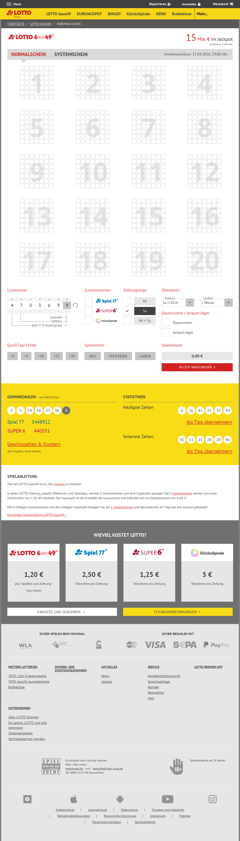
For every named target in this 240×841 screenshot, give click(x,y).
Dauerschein (182, 322)
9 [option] (58, 305)
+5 (26, 356)
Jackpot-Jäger (183, 332)
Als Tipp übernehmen (210, 422)
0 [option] (30, 305)
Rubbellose (16, 687)
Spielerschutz (65, 810)
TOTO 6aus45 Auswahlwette (29, 681)
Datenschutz (129, 810)
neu (92, 356)
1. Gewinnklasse (122, 507)
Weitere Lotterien (22, 667)
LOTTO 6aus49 (40, 24)
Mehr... (203, 13)
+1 (13, 356)
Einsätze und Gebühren (62, 612)
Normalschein (28, 54)
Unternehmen (19, 708)
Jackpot (59, 484)
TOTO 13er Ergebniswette (27, 676)
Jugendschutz (97, 810)
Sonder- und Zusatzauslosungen (71, 669)
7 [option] (21, 305)
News (105, 676)
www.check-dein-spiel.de (108, 768)
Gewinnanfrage (159, 681)
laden (145, 356)
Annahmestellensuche (164, 676)
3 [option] (40, 305)
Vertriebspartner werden (26, 739)
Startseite (16, 24)
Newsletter (156, 692)
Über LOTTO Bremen (23, 717)
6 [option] (49, 305)
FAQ (151, 698)
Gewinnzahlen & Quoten (34, 444)
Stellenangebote (20, 733)
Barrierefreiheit (145, 822)
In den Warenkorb (197, 367)
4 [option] (12, 305)
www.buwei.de (74, 768)
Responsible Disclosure (120, 816)
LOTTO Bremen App (208, 667)
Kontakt (153, 687)
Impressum (157, 816)
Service (153, 667)
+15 (56, 356)
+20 (72, 356)
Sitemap (185, 816)
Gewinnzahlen (182, 493)
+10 (41, 356)
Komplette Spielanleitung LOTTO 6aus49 (37, 515)
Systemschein (71, 54)
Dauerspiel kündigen (106, 822)
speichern (118, 356)
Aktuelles (109, 667)
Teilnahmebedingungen (178, 612)
